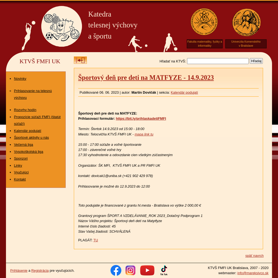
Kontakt (20, 179)
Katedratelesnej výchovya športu (112, 25)
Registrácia (40, 270)
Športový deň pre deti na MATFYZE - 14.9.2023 (146, 77)
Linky (18, 165)
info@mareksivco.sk (252, 273)
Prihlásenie (18, 270)
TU (95, 240)
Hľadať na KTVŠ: (173, 61)
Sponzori (21, 158)
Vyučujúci (21, 172)
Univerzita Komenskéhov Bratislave (246, 43)
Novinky (20, 79)
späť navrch (254, 256)
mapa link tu (144, 134)
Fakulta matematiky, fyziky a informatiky (204, 43)
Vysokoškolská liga (28, 152)
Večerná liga (23, 145)
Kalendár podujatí (27, 131)
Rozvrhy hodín (25, 110)
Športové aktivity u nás (31, 137)
